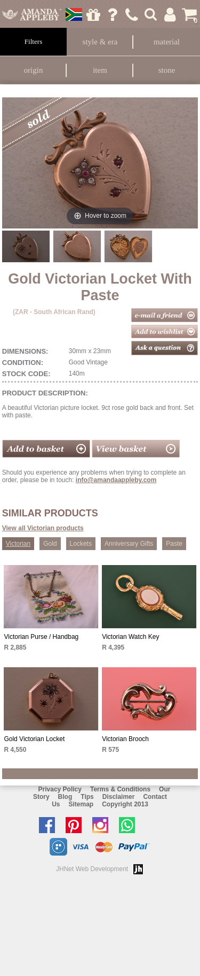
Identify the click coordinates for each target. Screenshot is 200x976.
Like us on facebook (49, 825)
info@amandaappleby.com (116, 480)
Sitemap (80, 804)
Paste (174, 543)
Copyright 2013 (125, 804)
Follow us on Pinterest (76, 825)
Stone (166, 70)
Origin (33, 70)
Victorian (18, 543)
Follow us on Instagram (103, 825)
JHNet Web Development (92, 869)
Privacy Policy (60, 789)
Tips (87, 796)
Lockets (81, 543)
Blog (65, 796)
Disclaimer (118, 796)
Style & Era (100, 41)
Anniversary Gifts (129, 543)
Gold (50, 543)
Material (167, 41)
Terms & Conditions (120, 789)
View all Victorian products (43, 528)
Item (100, 70)
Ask (112, 14)
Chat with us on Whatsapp (129, 825)
